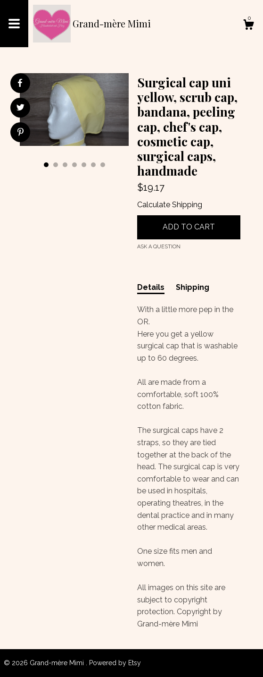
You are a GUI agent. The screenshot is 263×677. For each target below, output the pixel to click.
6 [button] (93, 164)
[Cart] (248, 26)
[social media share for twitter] (20, 108)
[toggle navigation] (14, 23)
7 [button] (102, 164)
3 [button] (65, 164)
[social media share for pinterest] (20, 133)
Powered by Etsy (115, 663)
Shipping (192, 287)
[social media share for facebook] (20, 83)
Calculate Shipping (169, 204)
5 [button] (84, 164)
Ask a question (159, 247)
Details (150, 287)
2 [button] (55, 164)
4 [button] (74, 164)
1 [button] (46, 164)
